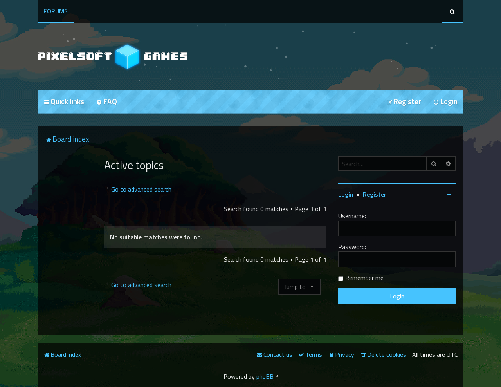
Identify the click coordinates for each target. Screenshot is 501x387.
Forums (55, 11)
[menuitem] (106, 102)
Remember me (364, 277)
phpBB (265, 376)
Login (345, 194)
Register (374, 194)
